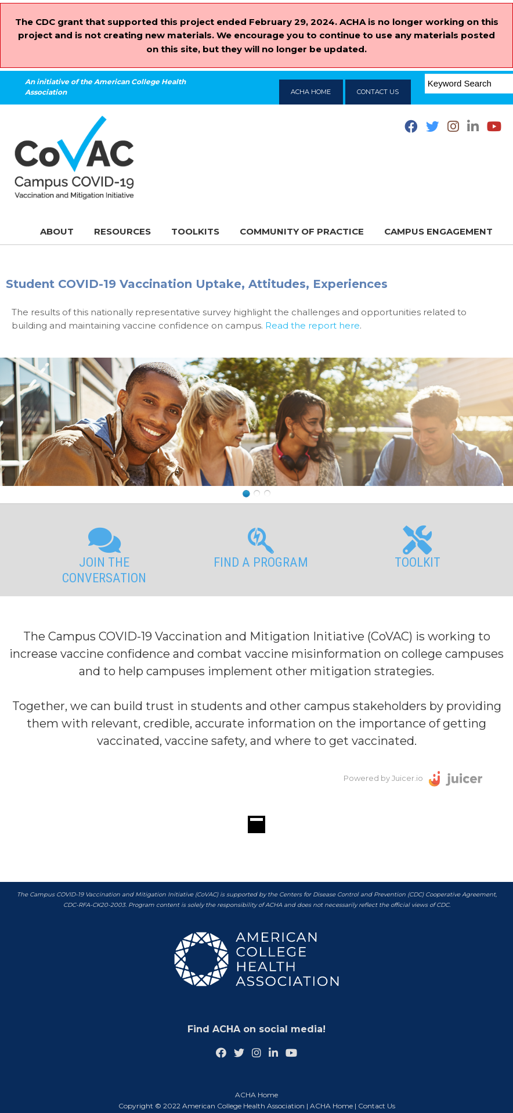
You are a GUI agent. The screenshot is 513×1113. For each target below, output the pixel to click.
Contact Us (376, 1105)
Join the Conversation (104, 555)
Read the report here (312, 325)
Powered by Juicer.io (383, 778)
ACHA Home (331, 1105)
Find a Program (260, 547)
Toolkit (417, 547)
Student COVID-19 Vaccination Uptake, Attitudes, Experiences (197, 284)
